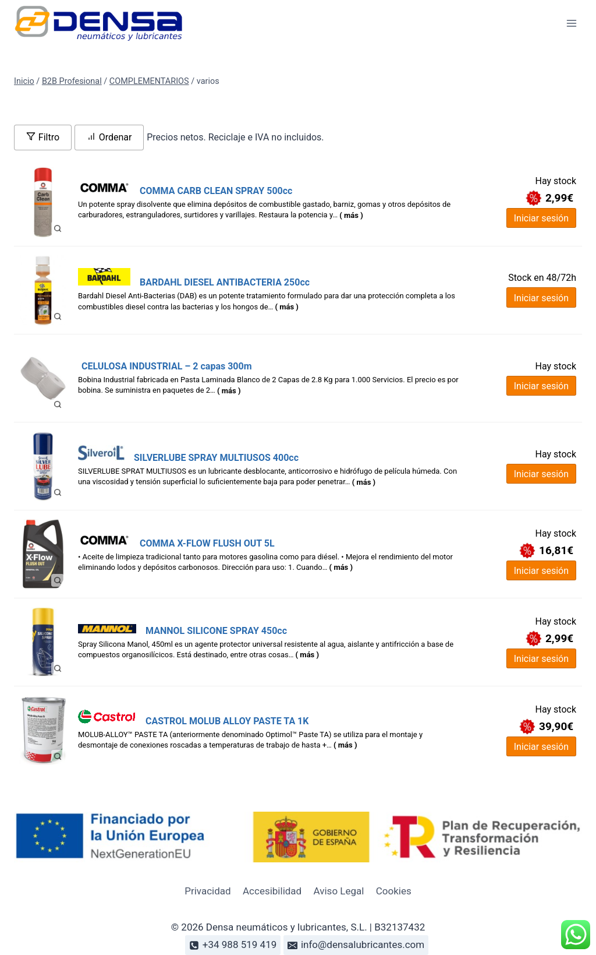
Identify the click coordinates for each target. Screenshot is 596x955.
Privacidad (207, 891)
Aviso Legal (339, 891)
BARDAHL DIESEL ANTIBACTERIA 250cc (225, 282)
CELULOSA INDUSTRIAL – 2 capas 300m (166, 366)
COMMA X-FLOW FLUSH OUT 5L (207, 543)
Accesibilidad (272, 891)
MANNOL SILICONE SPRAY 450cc (216, 630)
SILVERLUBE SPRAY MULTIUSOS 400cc (216, 457)
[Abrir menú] (571, 23)
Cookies (393, 891)
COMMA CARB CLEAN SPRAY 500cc (216, 190)
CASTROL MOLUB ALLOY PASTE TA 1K (227, 721)
